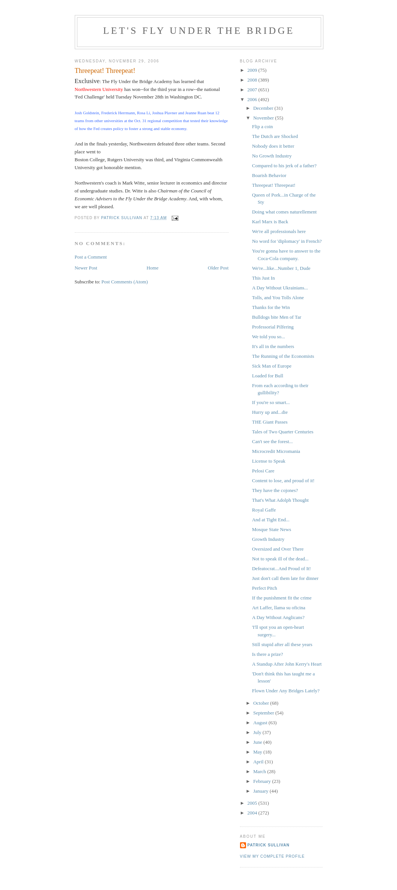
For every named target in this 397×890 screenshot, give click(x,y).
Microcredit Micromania (276, 451)
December (264, 108)
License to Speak (268, 461)
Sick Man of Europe (271, 366)
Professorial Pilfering (273, 327)
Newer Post (86, 268)
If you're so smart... (271, 402)
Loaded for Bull (267, 375)
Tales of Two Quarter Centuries (282, 431)
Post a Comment (91, 257)
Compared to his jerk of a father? (284, 165)
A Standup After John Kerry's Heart (287, 664)
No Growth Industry (271, 156)
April (259, 761)
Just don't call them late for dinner (285, 578)
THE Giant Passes (270, 422)
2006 (253, 99)
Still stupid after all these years (282, 644)
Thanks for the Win (271, 307)
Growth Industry (268, 539)
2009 (253, 70)
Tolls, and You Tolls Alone (278, 297)
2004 (253, 813)
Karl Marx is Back (270, 221)
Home (152, 268)
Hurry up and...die (270, 412)
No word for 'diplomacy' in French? (287, 241)
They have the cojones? (275, 490)
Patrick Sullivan (269, 845)
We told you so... (268, 336)
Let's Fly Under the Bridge (199, 30)
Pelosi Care (263, 471)
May (258, 752)
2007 (253, 89)
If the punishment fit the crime (281, 598)
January (261, 791)
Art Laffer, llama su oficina (278, 607)
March (260, 771)
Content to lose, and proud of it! (283, 480)
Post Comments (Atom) (124, 282)
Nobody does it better (273, 146)
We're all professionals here (279, 231)
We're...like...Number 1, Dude (281, 268)
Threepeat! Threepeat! (274, 185)
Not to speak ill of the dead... (280, 559)
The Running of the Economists (283, 356)
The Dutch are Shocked (275, 136)
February (262, 781)
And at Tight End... (271, 519)
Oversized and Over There (277, 549)
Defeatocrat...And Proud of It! (281, 568)
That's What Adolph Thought (280, 500)
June (258, 742)
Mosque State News (271, 529)
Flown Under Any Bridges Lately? (286, 690)
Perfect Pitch (264, 588)
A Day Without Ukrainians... (280, 288)
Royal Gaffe (264, 510)
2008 (253, 80)
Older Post (218, 268)
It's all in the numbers (273, 346)
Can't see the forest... (272, 441)
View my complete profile (272, 856)
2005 (253, 803)
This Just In (263, 278)
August (261, 722)
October (261, 703)
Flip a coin (262, 126)
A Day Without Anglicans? (278, 617)
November (264, 118)
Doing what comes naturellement (284, 212)
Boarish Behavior (269, 175)
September (264, 713)
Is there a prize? (267, 654)
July (258, 732)
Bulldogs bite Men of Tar (276, 317)
